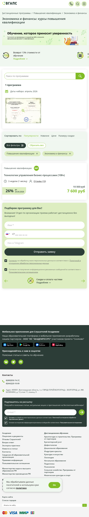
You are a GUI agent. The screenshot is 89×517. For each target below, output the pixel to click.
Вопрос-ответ (8, 442)
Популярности (31, 135)
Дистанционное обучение (56, 433)
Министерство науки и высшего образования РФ (16, 469)
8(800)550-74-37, (13, 380)
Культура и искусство (53, 454)
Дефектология (50, 445)
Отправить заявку (44, 251)
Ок (54, 485)
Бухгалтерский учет (53, 442)
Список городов (9, 500)
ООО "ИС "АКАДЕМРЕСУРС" (37, 339)
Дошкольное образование (55, 448)
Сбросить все (37, 145)
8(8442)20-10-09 (12, 383)
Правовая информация (12, 460)
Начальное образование (55, 460)
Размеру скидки (66, 135)
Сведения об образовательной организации (15, 456)
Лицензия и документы (12, 436)
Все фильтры (13, 145)
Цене (53, 135)
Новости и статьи (10, 448)
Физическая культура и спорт (57, 475)
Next (83, 281)
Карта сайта (7, 497)
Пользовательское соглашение (16, 463)
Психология (49, 467)
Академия (6, 433)
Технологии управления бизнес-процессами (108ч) (34, 175)
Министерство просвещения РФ (16, 474)
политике (21, 488)
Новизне (45, 135)
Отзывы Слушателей (11, 439)
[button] (7, 234)
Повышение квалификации (18, 168)
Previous (6, 281)
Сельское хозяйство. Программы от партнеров (59, 471)
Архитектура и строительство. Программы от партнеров (62, 437)
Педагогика (49, 464)
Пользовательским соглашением (23, 272)
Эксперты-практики (11, 445)
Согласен (13, 260)
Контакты (6, 452)
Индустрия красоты (53, 451)
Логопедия (49, 457)
